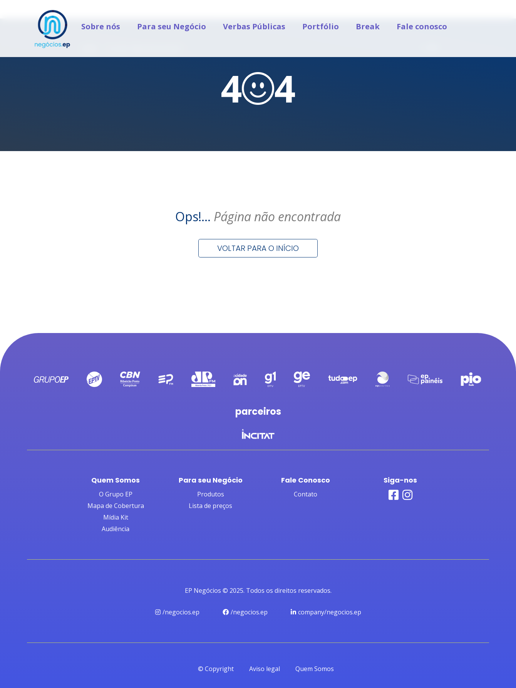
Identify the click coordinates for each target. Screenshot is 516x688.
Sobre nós (100, 26)
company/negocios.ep (326, 612)
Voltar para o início (258, 248)
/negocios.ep (177, 612)
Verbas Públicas (254, 26)
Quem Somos (314, 668)
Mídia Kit (115, 517)
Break (368, 26)
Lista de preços (210, 505)
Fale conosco (422, 26)
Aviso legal (264, 668)
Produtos (210, 494)
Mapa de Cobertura (115, 505)
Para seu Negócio (171, 26)
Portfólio (320, 26)
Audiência (115, 529)
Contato (305, 494)
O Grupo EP (115, 494)
